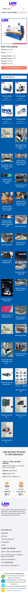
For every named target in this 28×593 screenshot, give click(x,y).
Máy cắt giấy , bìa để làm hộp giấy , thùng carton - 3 (7, 166)
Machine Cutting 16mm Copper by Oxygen (7, 181)
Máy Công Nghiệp (7, 96)
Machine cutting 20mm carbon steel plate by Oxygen (21, 162)
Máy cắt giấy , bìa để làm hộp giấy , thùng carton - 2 (21, 146)
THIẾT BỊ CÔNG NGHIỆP (7, 539)
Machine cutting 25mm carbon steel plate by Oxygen (7, 208)
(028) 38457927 (13, 470)
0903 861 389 (10, 473)
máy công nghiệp (12, 12)
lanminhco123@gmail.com (13, 476)
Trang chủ (3, 12)
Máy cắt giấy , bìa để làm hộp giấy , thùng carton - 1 (7, 361)
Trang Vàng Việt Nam (16, 590)
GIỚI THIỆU (4, 536)
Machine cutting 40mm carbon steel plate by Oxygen (21, 203)
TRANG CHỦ (6, 9)
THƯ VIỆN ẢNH (5, 542)
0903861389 (14, 68)
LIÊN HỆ (3, 545)
